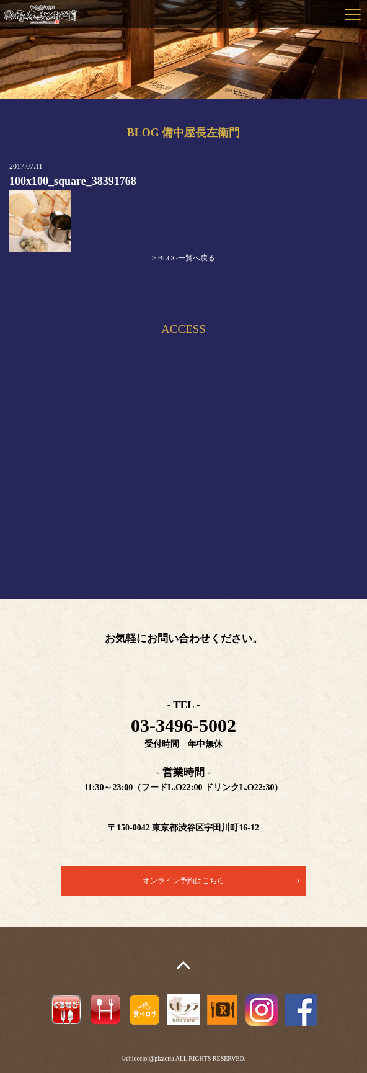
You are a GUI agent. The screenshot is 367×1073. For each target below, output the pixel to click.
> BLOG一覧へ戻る (183, 258)
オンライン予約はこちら (183, 880)
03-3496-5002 (183, 725)
